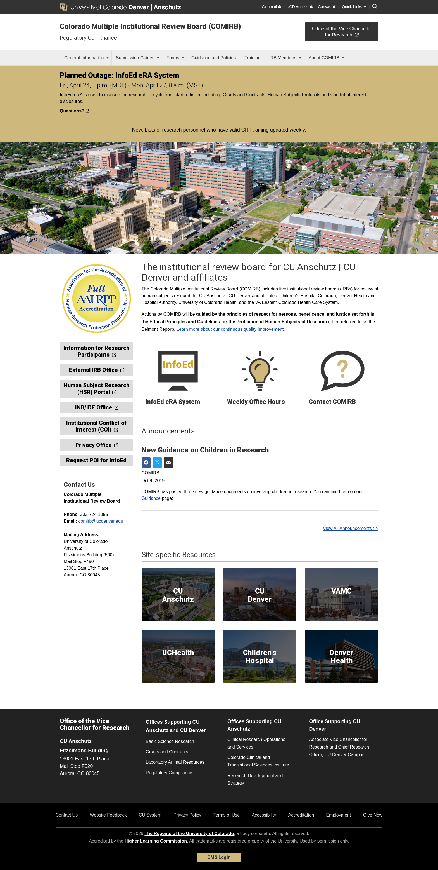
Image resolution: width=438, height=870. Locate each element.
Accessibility (264, 815)
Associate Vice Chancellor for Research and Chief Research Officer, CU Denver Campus (339, 747)
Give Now (372, 815)
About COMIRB (327, 57)
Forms (175, 57)
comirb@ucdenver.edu (100, 521)
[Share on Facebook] (146, 462)
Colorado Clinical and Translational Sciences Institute (258, 761)
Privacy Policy (187, 815)
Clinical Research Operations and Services (256, 743)
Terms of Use (226, 815)
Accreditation (301, 815)
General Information (86, 57)
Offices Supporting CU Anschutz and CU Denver (176, 726)
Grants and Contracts (167, 751)
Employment (338, 815)
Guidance (151, 498)
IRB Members (285, 57)
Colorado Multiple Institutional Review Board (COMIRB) (150, 26)
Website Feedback (108, 815)
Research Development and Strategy (255, 779)
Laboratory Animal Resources (175, 762)
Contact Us (67, 815)
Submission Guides (138, 57)
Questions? (74, 111)
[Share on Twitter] (157, 462)
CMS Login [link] (218, 857)
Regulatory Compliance (88, 37)
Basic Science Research (170, 741)
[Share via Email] (168, 462)
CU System (150, 815)
